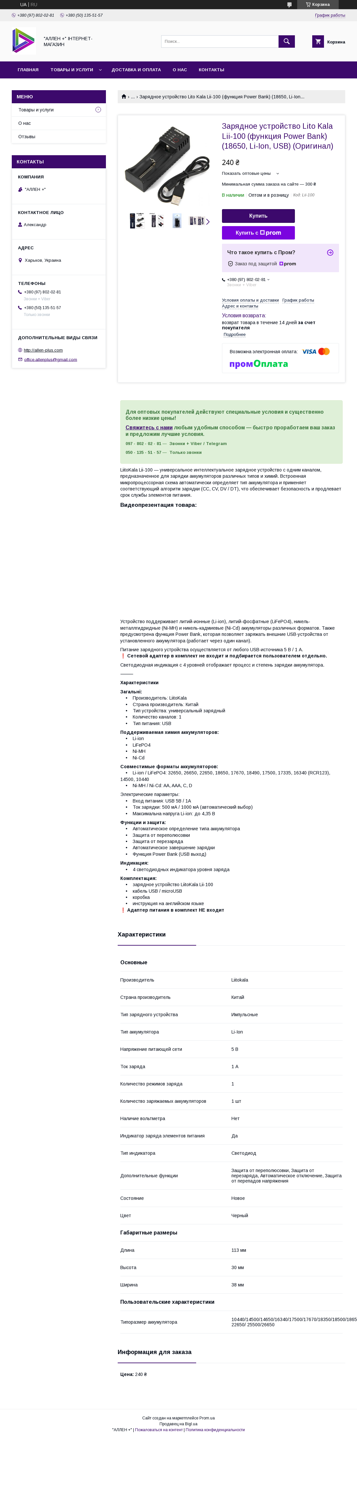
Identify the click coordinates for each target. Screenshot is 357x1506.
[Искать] (287, 41)
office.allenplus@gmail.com (50, 359)
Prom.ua (207, 1418)
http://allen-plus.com (43, 350)
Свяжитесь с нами (149, 427)
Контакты (211, 69)
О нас (180, 69)
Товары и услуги (71, 69)
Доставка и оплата (136, 69)
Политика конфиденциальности (215, 1430)
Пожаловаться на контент (159, 1430)
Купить (258, 216)
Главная (28, 69)
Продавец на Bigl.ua (178, 1424)
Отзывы (26, 136)
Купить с (258, 233)
